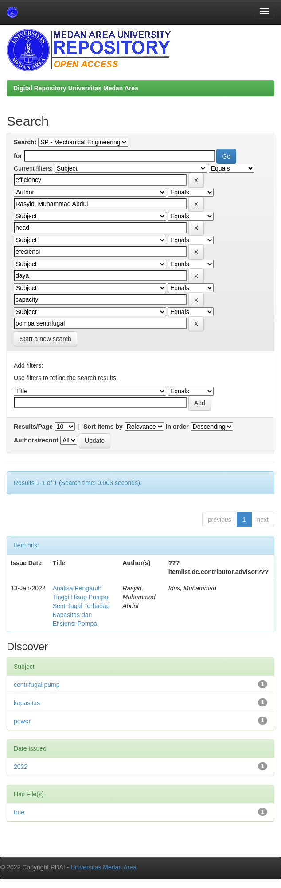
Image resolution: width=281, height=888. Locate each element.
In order (177, 426)
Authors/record (36, 440)
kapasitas (27, 702)
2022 (20, 766)
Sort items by (103, 426)
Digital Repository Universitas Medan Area (75, 88)
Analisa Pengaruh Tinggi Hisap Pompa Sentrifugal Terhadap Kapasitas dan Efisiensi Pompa (81, 606)
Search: (25, 142)
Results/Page (33, 426)
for (18, 155)
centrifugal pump (37, 684)
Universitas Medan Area (103, 867)
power (22, 721)
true (19, 812)
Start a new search (45, 338)
